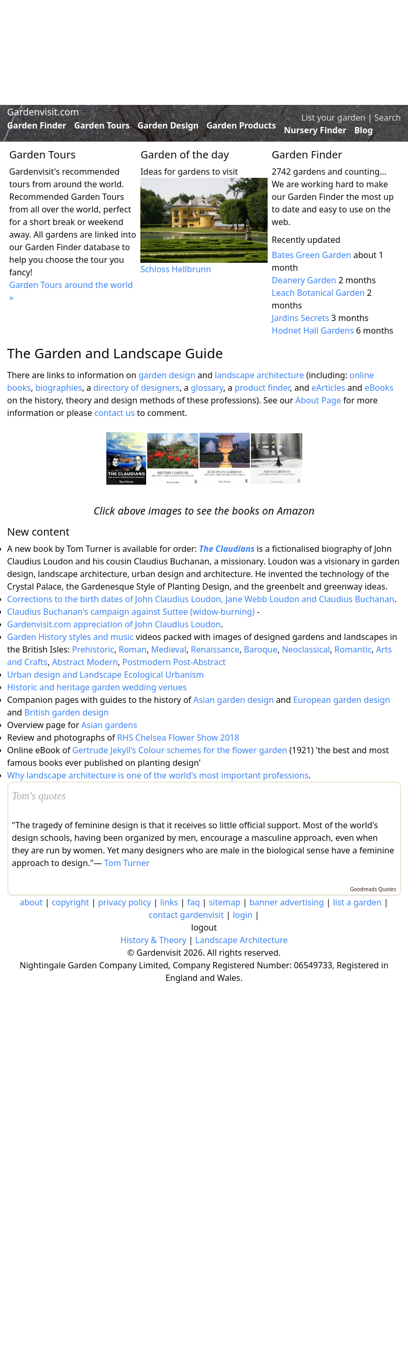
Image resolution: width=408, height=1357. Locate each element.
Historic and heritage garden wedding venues (97, 687)
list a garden (357, 902)
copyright (70, 902)
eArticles (328, 387)
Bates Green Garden (311, 255)
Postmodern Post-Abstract (174, 662)
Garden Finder (37, 125)
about (30, 902)
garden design (167, 375)
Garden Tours (102, 125)
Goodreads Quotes (373, 889)
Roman (132, 649)
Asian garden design (233, 700)
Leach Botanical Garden (318, 292)
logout (204, 927)
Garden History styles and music (70, 637)
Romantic (353, 649)
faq (193, 902)
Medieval (168, 649)
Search (387, 117)
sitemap (224, 902)
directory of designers (136, 387)
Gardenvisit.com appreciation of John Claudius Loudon (114, 624)
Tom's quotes (39, 796)
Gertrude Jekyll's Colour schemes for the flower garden (179, 750)
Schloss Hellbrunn (175, 269)
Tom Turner (127, 863)
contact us (114, 413)
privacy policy (124, 902)
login (242, 915)
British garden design (66, 712)
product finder (262, 387)
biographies (58, 387)
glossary (207, 387)
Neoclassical (306, 649)
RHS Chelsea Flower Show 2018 (178, 737)
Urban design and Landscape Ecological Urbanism (105, 674)
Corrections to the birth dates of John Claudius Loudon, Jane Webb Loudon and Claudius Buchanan (201, 599)
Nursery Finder (315, 130)
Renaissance (215, 649)
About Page (318, 400)
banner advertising (286, 902)
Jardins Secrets (300, 318)
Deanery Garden (304, 280)
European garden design (341, 700)
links (169, 902)
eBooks (379, 387)
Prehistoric (93, 649)
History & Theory (153, 940)
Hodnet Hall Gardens (313, 330)
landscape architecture (259, 375)
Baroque (261, 649)
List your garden (333, 117)
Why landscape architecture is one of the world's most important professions (158, 775)
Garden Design (168, 125)
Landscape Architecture (241, 940)
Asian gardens (109, 725)
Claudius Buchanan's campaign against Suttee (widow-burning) (131, 611)
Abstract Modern (85, 662)
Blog (363, 130)
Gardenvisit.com (43, 111)
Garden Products (241, 125)
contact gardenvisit (186, 915)
